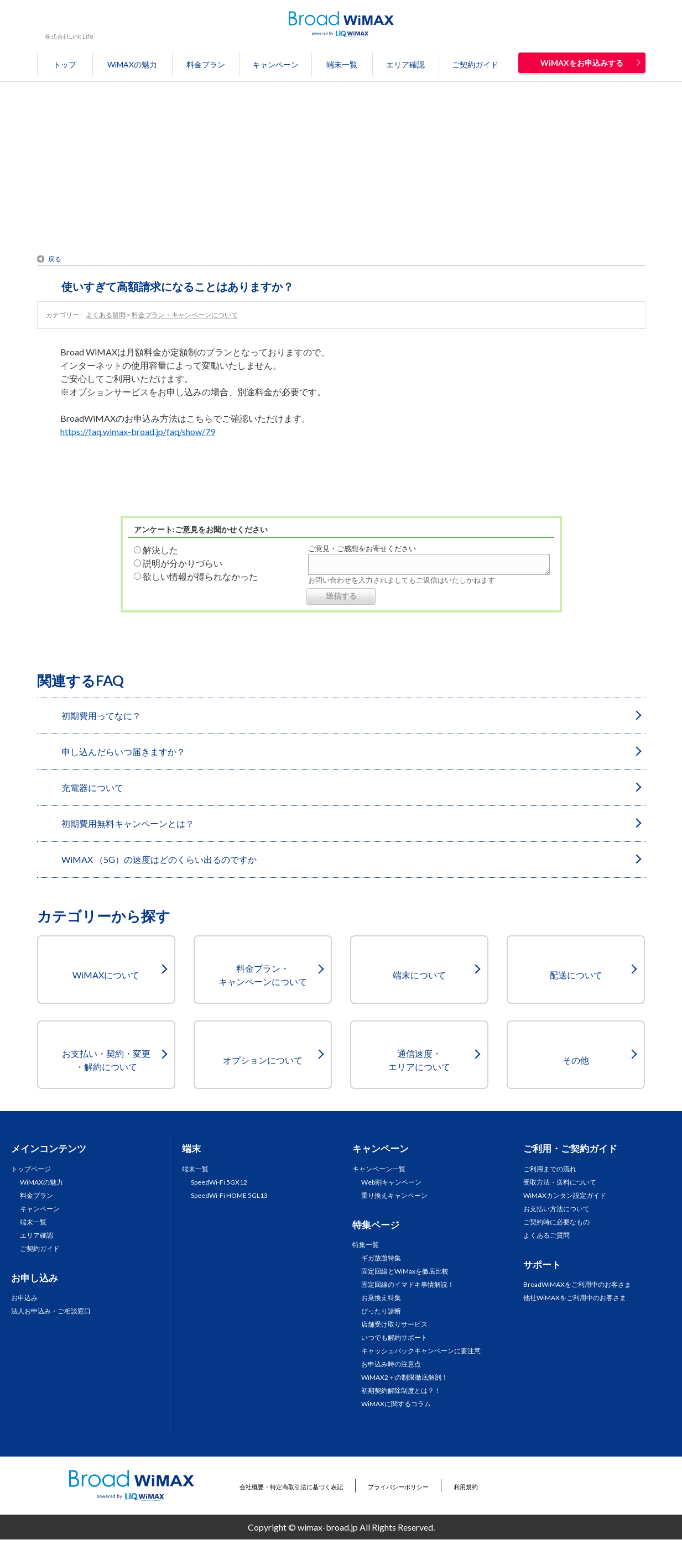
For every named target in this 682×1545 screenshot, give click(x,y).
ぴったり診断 (381, 1311)
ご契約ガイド (475, 64)
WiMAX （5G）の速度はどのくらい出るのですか (159, 859)
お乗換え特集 (381, 1297)
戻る (54, 259)
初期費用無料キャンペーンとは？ (127, 823)
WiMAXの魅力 (132, 64)
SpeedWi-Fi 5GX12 (219, 1182)
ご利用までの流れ (549, 1169)
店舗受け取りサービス (394, 1324)
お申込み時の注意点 (391, 1364)
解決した (160, 549)
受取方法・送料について (559, 1182)
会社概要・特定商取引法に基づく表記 (291, 1486)
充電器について (92, 787)
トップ (64, 64)
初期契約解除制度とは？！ (401, 1390)
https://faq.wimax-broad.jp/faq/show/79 (137, 431)
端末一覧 (341, 64)
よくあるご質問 (546, 1235)
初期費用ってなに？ (101, 715)
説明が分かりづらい (182, 563)
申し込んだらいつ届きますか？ (123, 751)
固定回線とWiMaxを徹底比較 (405, 1271)
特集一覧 (365, 1244)
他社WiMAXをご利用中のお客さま (574, 1297)
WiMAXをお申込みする (581, 62)
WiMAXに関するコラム (396, 1404)
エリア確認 (405, 64)
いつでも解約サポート (394, 1337)
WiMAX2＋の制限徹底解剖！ (404, 1377)
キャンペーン (275, 64)
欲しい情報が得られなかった (200, 576)
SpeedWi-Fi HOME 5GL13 (229, 1195)
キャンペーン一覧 (378, 1169)
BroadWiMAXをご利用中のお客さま (577, 1284)
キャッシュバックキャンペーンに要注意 (421, 1351)
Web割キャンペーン (391, 1182)
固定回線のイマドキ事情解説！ (407, 1284)
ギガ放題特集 (381, 1258)
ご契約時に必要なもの (556, 1222)
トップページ (31, 1169)
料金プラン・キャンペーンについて (185, 315)
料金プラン (205, 64)
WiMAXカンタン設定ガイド (564, 1195)
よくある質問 (106, 315)
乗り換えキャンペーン (394, 1195)
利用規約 (466, 1486)
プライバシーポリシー (398, 1486)
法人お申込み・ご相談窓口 (51, 1311)
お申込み (24, 1297)
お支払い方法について (556, 1208)
